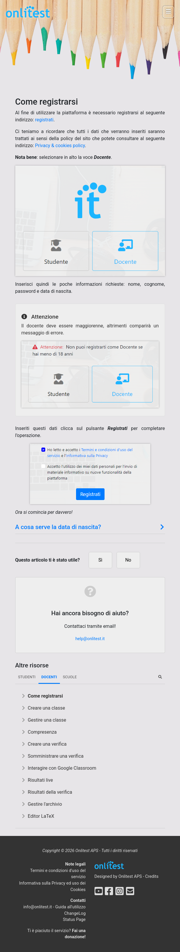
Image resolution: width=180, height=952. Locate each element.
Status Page (74, 919)
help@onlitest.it (90, 638)
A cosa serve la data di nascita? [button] (90, 527)
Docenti (49, 677)
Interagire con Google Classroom (62, 768)
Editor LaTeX (41, 816)
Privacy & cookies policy (60, 145)
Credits (152, 876)
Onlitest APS (130, 876)
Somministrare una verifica (56, 756)
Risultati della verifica (50, 792)
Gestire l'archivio (45, 804)
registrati (44, 120)
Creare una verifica (47, 744)
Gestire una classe (47, 720)
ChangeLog (75, 913)
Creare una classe (46, 708)
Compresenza (42, 732)
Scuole (70, 677)
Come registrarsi (45, 696)
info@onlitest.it (37, 907)
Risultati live (40, 780)
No (128, 560)
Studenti (27, 677)
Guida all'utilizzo (70, 907)
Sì (100, 560)
